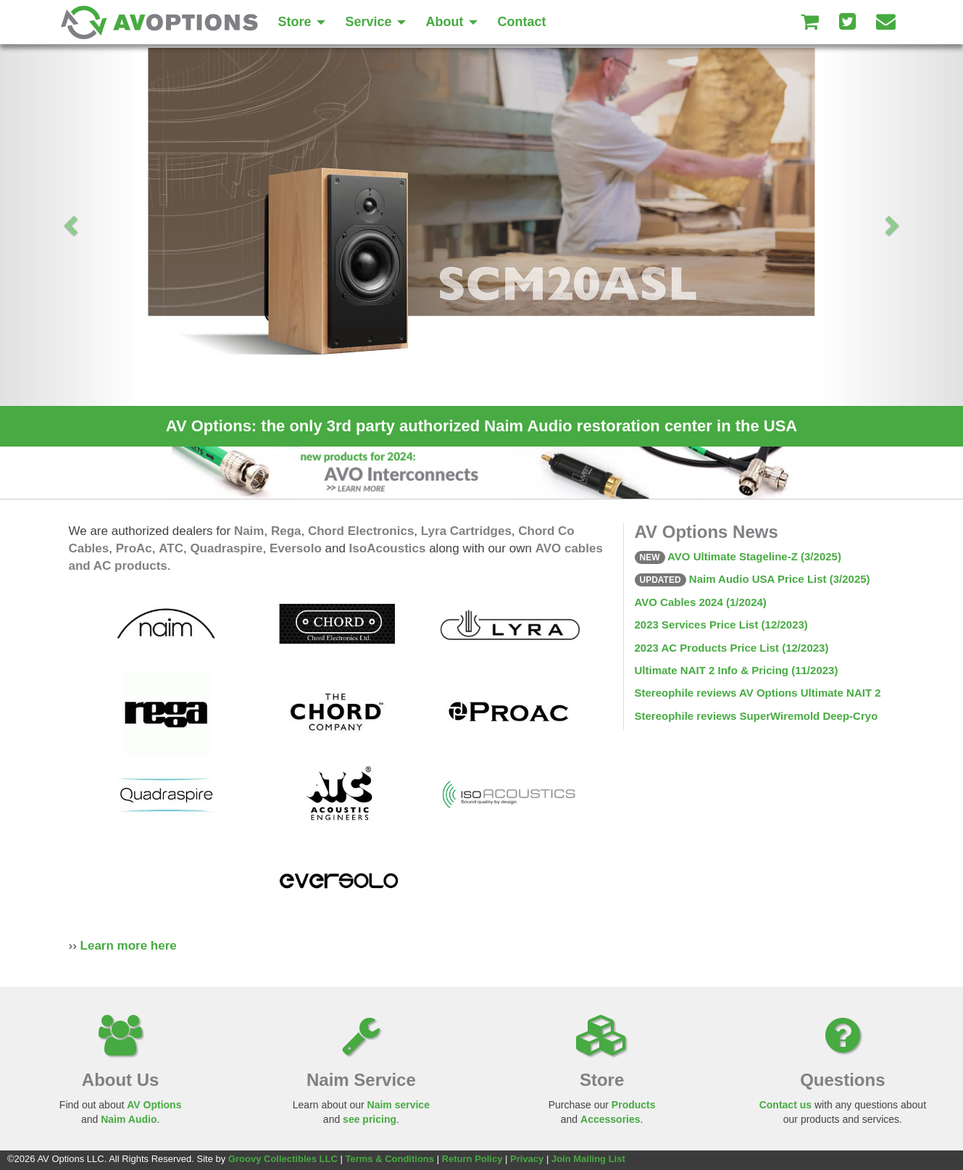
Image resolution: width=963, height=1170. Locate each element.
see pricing (369, 1119)
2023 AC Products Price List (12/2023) (732, 648)
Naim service (398, 1105)
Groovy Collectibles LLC (283, 1158)
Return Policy (472, 1158)
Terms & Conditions (389, 1158)
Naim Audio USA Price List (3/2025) (752, 579)
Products (634, 1105)
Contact (522, 21)
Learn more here (128, 946)
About (452, 21)
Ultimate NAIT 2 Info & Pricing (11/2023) (736, 670)
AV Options (154, 1105)
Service (376, 21)
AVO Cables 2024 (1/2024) (701, 602)
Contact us (785, 1105)
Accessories (610, 1119)
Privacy (526, 1158)
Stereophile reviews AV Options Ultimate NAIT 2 (758, 692)
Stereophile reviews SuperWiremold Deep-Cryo (756, 716)
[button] (72, 224)
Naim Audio (129, 1119)
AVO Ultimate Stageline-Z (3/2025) (738, 556)
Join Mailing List (588, 1158)
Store (301, 21)
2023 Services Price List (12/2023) (721, 624)
